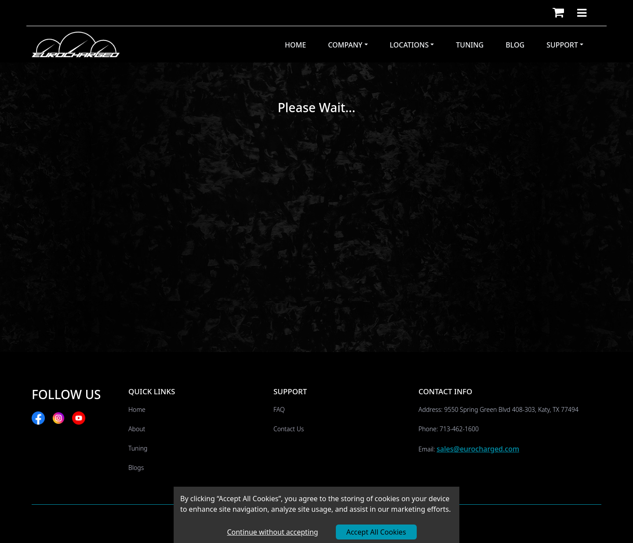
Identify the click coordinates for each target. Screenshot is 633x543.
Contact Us (288, 429)
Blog (515, 45)
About (136, 429)
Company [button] (345, 45)
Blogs (136, 467)
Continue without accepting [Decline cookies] (272, 532)
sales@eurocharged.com (478, 449)
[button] (558, 12)
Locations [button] (409, 45)
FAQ (279, 409)
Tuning (470, 45)
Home (295, 45)
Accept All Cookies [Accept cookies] (376, 532)
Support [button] (562, 45)
